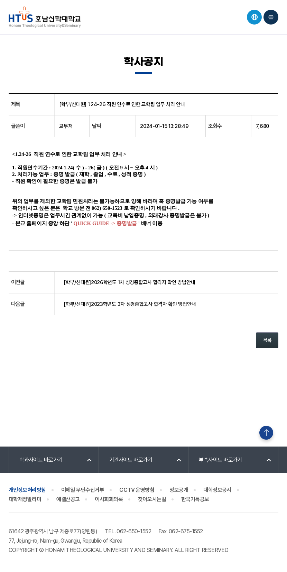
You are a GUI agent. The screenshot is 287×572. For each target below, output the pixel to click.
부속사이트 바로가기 (220, 460)
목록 (267, 340)
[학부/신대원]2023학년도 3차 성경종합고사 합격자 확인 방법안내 (130, 304)
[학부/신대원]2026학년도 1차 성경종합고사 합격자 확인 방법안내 (129, 282)
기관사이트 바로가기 (130, 460)
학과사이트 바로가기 (41, 460)
